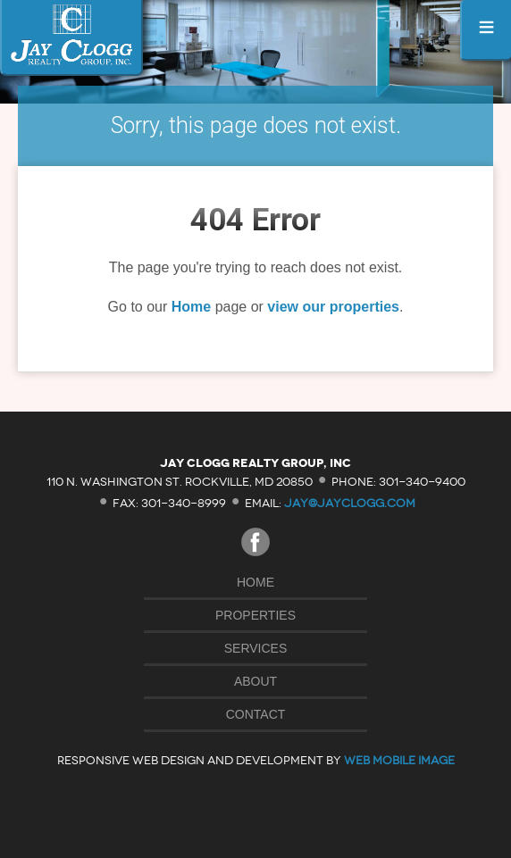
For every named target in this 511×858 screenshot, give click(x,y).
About (255, 681)
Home (191, 306)
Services (256, 648)
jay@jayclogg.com (349, 503)
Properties (255, 615)
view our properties (333, 306)
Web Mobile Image (399, 760)
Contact (256, 714)
